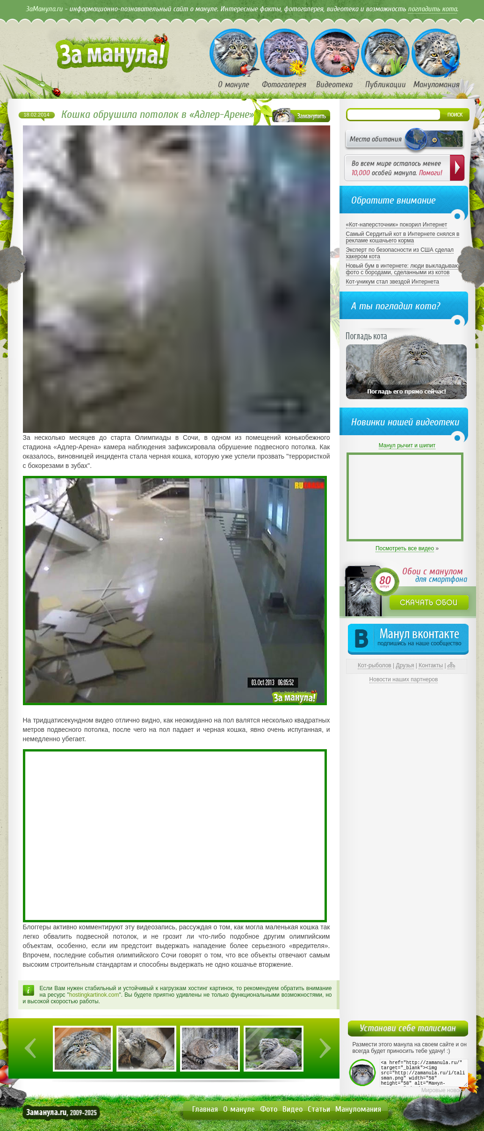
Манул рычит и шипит (407, 445)
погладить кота (432, 9)
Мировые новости (444, 1090)
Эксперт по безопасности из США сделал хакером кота (400, 253)
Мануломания (358, 1109)
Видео (292, 1109)
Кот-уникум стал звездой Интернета (392, 281)
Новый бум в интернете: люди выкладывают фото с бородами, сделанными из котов (404, 269)
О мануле (239, 1109)
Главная (205, 1109)
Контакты (431, 665)
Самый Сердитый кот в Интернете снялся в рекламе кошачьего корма (403, 237)
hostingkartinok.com (94, 995)
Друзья (405, 665)
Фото (268, 1109)
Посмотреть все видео (405, 548)
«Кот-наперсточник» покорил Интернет (397, 224)
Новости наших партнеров (403, 679)
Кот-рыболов (374, 665)
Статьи (319, 1109)
